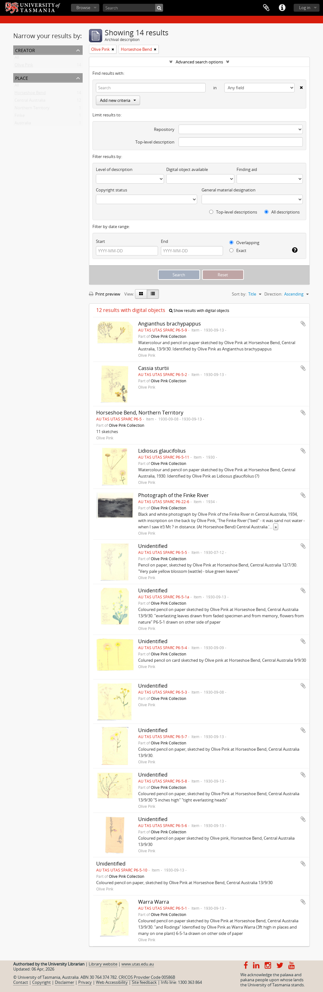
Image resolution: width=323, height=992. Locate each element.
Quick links (282, 8)
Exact (237, 250)
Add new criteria (118, 100)
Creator (25, 49)
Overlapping (244, 242)
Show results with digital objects (199, 310)
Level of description (114, 169)
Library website (103, 964)
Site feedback (144, 982)
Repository (164, 129)
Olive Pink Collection (168, 336)
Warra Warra (153, 901)
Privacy (85, 982)
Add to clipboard (303, 323)
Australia (23, 124)
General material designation (228, 190)
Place (21, 77)
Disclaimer (64, 982)
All (17, 59)
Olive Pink (24, 66)
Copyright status (111, 190)
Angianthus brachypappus (169, 323)
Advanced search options (199, 62)
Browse (83, 7)
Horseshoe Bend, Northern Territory (139, 412)
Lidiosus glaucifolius (162, 450)
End (164, 241)
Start (100, 241)
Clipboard (266, 8)
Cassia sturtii (153, 368)
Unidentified (152, 546)
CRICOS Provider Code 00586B (147, 977)
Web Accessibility (112, 982)
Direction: (273, 294)
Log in (304, 7)
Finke (20, 117)
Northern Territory (32, 109)
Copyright (41, 982)
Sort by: (239, 294)
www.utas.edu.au (137, 964)
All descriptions (282, 212)
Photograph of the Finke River (173, 495)
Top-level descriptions (233, 212)
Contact (20, 982)
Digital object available (187, 169)
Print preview (104, 294)
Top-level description (154, 142)
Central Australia (30, 101)
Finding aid (247, 169)
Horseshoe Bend (30, 94)
